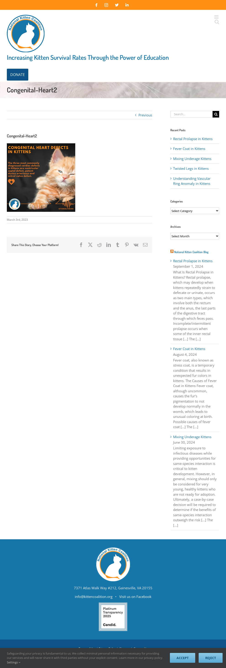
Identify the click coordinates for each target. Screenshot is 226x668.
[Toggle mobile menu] (216, 17)
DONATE (17, 74)
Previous (145, 115)
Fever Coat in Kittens (189, 148)
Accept (183, 658)
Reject (210, 658)
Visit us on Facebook (135, 596)
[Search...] (191, 114)
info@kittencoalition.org (93, 596)
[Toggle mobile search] (216, 21)
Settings (13, 662)
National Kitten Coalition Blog (191, 252)
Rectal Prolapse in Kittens (193, 138)
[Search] (216, 114)
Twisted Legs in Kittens (191, 168)
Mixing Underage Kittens (192, 158)
